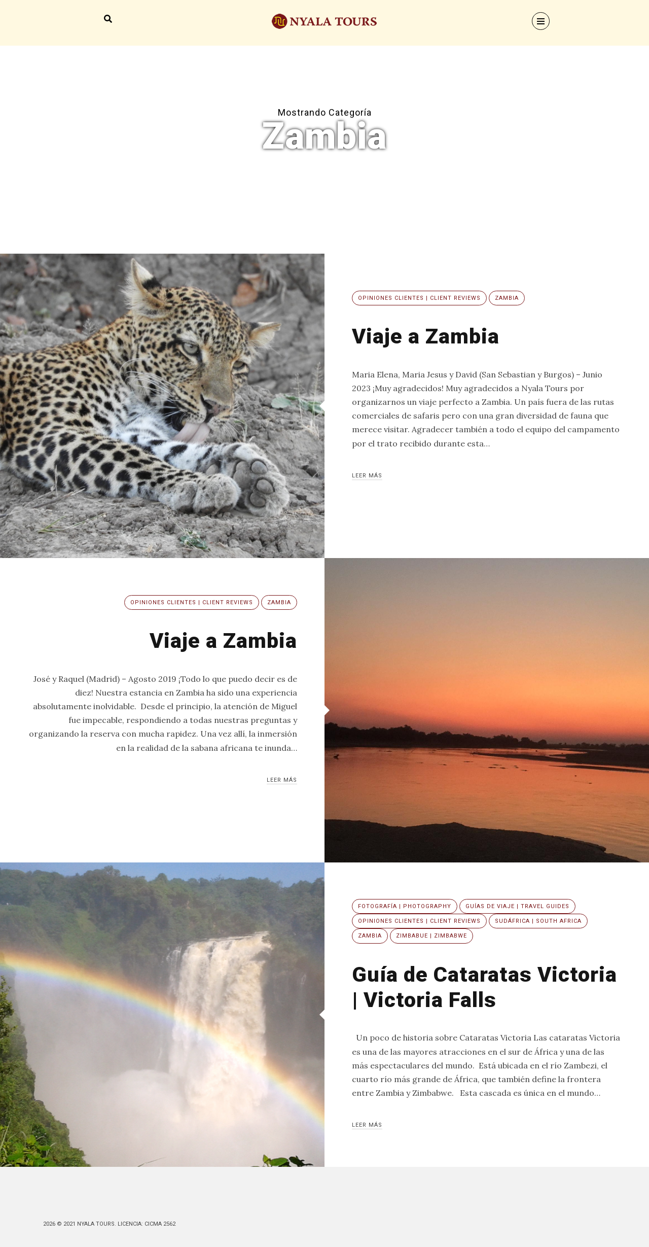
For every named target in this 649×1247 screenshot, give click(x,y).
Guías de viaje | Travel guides (517, 906)
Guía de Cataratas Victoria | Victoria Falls (485, 987)
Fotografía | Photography (404, 906)
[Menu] (541, 21)
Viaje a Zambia (426, 336)
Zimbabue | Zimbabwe (431, 935)
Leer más (367, 475)
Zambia (507, 298)
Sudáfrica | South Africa (538, 921)
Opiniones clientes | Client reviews (419, 298)
